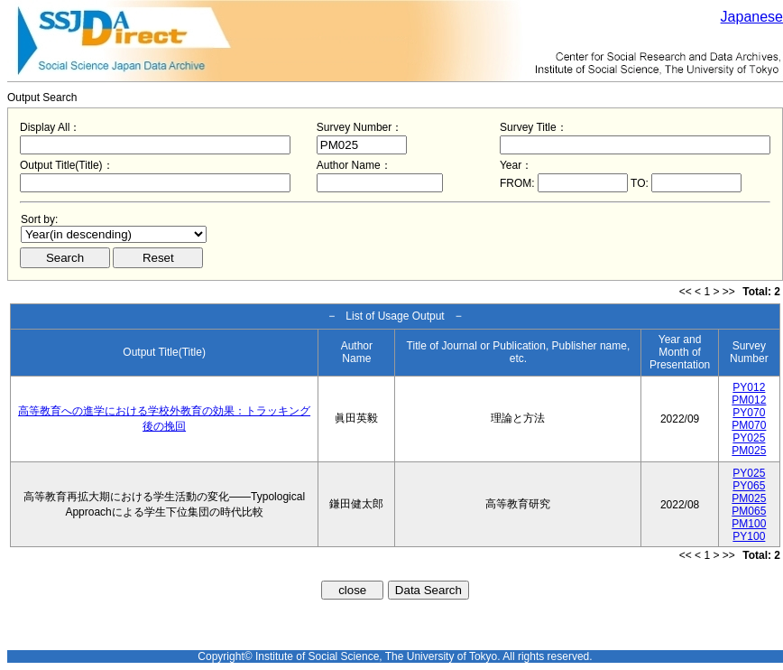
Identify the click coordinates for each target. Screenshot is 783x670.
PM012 (749, 400)
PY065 (748, 485)
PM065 (749, 511)
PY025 (748, 438)
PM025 (749, 450)
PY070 (748, 412)
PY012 (748, 387)
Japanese (752, 16)
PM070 (749, 425)
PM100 (749, 523)
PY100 (748, 536)
